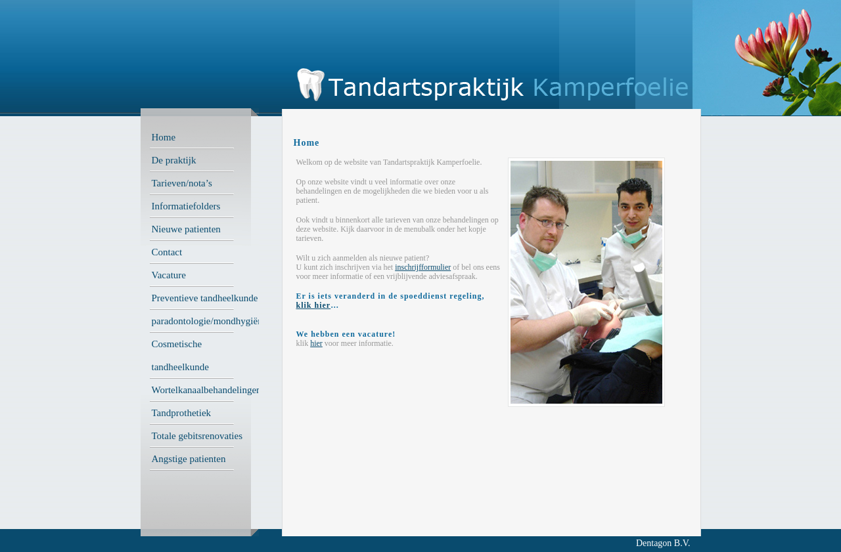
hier (316, 343)
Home (164, 137)
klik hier (313, 305)
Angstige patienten (189, 459)
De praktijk (174, 160)
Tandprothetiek (182, 413)
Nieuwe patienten (186, 229)
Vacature (169, 275)
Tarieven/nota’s (182, 183)
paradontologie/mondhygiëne (209, 321)
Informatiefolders (186, 206)
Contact (167, 252)
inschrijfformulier (423, 267)
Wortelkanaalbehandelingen (206, 390)
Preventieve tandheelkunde (205, 298)
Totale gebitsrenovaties (197, 436)
